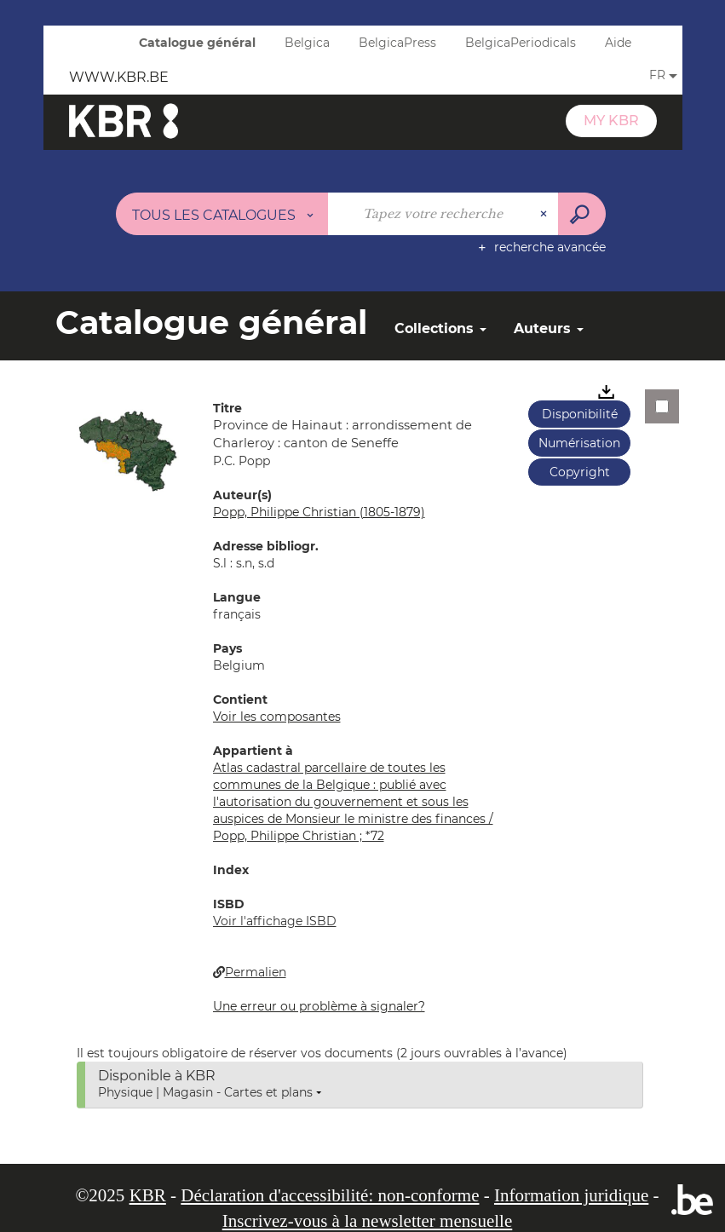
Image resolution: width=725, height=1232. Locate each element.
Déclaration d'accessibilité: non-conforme (330, 1195)
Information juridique (571, 1195)
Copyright (580, 472)
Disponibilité (580, 414)
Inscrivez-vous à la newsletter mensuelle (367, 1221)
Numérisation (579, 443)
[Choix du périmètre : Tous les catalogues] (222, 214)
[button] (128, 450)
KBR (147, 1195)
